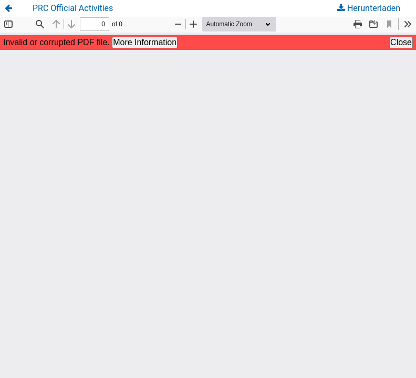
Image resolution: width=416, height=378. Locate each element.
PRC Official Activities (73, 8)
